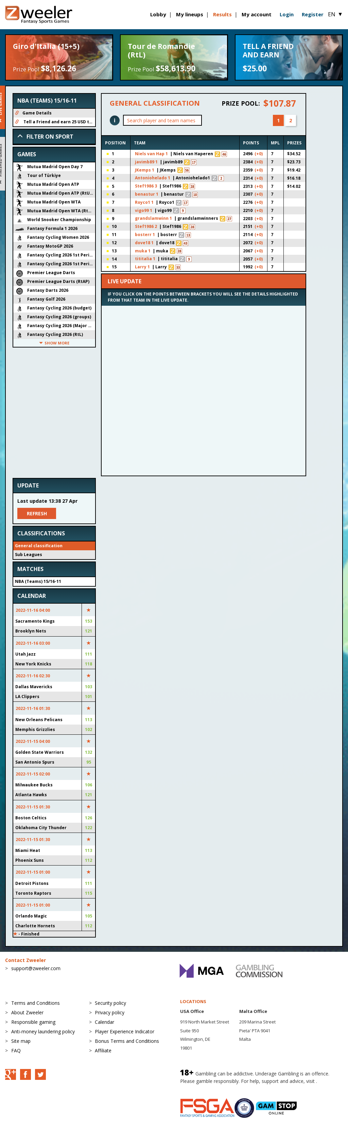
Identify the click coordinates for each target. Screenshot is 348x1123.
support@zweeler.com (35, 968)
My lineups (189, 14)
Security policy (110, 1003)
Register (313, 14)
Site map (21, 1041)
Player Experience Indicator (124, 1031)
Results (222, 14)
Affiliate (103, 1050)
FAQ (16, 1050)
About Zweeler (27, 1012)
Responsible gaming (33, 1022)
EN (335, 14)
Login (287, 14)
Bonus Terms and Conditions (127, 1041)
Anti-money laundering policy (43, 1031)
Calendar (104, 1022)
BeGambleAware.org (203, 1088)
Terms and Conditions (35, 1003)
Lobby (158, 14)
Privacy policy (109, 1012)
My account (257, 14)
